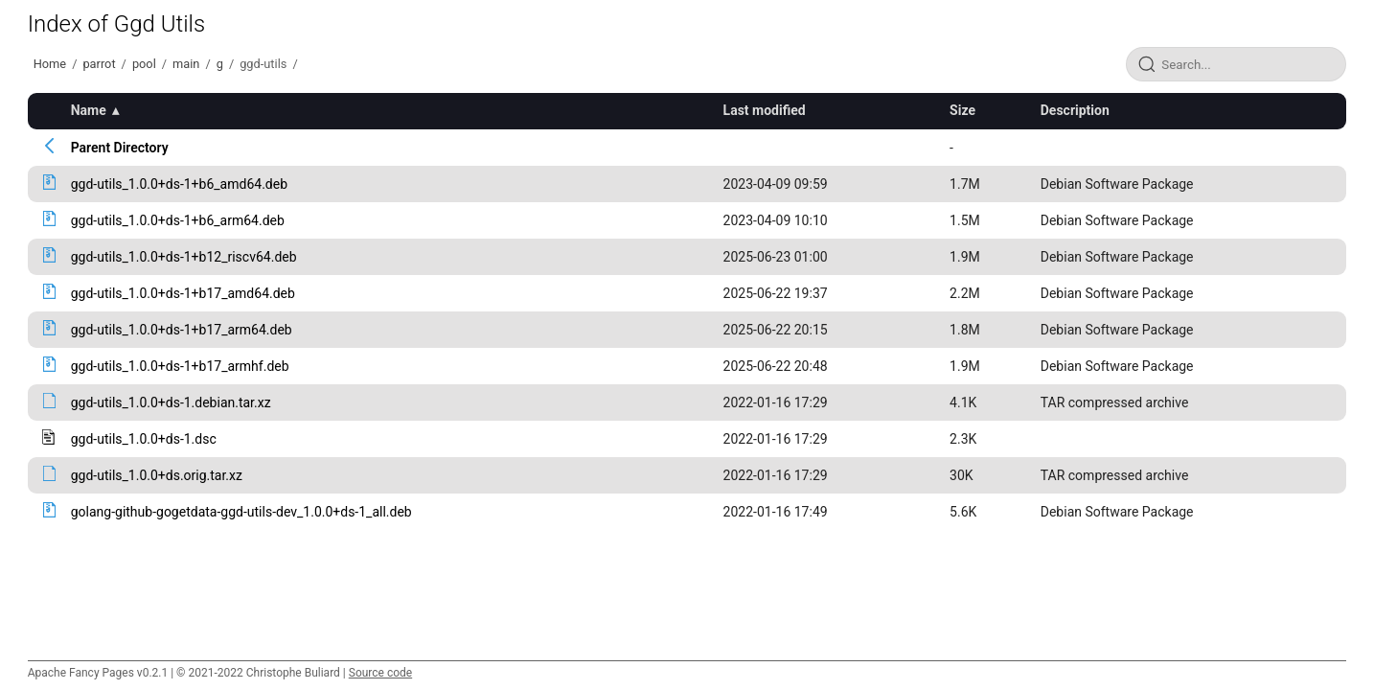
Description (1075, 110)
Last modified (764, 110)
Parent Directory (120, 147)
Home (50, 64)
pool (144, 64)
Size (962, 110)
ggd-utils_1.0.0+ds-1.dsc (144, 439)
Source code (380, 672)
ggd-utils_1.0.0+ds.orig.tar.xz (156, 475)
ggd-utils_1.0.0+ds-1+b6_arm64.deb (178, 220)
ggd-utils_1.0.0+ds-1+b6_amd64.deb (179, 184)
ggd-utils (263, 64)
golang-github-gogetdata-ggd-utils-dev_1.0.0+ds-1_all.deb (241, 511)
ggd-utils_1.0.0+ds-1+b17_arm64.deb (181, 329)
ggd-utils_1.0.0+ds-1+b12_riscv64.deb (184, 256)
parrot (98, 64)
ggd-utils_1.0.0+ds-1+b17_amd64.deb (183, 293)
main (185, 64)
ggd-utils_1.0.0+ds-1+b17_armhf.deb (180, 366)
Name (88, 110)
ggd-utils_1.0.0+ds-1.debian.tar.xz (171, 402)
